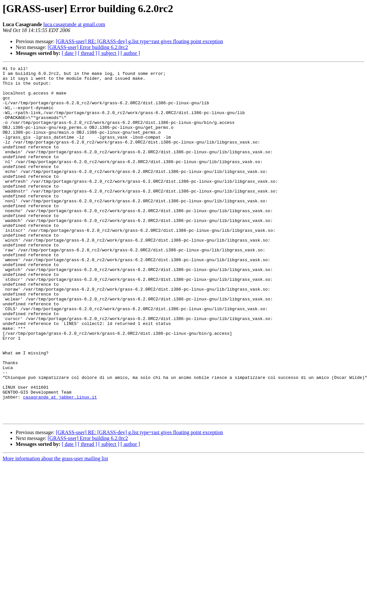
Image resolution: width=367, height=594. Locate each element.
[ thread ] (87, 53)
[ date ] (69, 53)
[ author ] (130, 53)
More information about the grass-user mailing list (55, 529)
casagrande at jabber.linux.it (60, 464)
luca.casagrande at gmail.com (74, 24)
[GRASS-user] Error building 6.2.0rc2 (88, 47)
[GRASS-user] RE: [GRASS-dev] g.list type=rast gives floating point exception (139, 41)
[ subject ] (108, 53)
